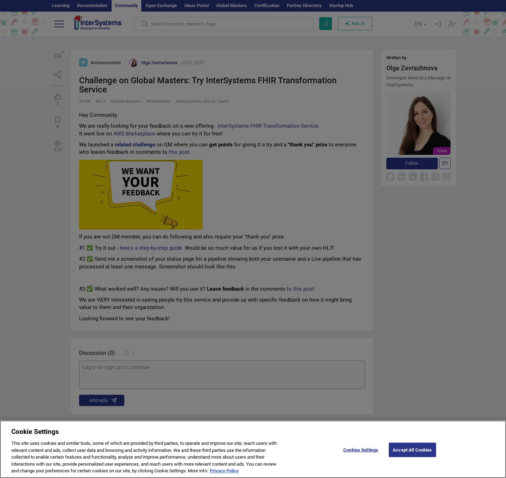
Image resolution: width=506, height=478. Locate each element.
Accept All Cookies (412, 449)
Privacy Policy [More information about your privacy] (224, 470)
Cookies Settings (360, 449)
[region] (253, 449)
